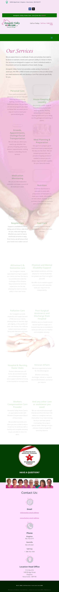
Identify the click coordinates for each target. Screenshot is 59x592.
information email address (29, 513)
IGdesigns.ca (47, 589)
